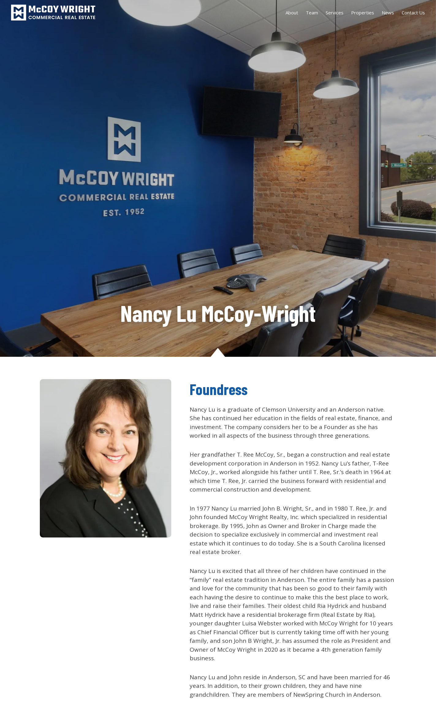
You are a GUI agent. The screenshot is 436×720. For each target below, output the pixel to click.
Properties (362, 12)
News (388, 12)
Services (334, 12)
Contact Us (413, 12)
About (292, 12)
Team (312, 12)
